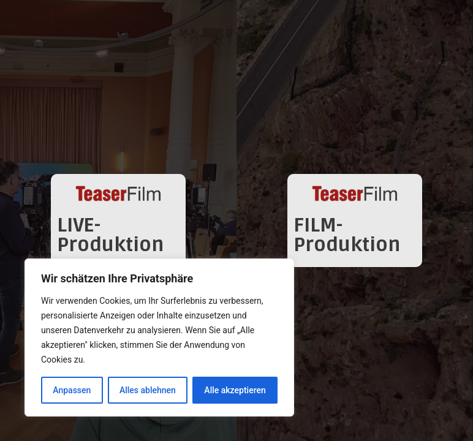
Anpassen (72, 390)
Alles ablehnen (147, 390)
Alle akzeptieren (234, 390)
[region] (159, 337)
